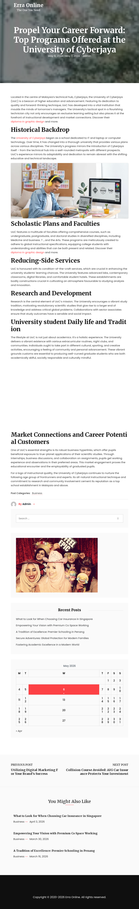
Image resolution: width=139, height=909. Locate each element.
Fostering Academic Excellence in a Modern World (47, 644)
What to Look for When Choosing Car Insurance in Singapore (54, 619)
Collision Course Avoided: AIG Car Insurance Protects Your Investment (97, 771)
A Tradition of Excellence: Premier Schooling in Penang (50, 632)
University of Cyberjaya (30, 138)
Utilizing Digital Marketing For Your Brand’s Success (34, 771)
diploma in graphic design (27, 121)
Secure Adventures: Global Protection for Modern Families (52, 638)
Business (37, 493)
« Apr (19, 730)
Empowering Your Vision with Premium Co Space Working (52, 625)
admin (87, 55)
